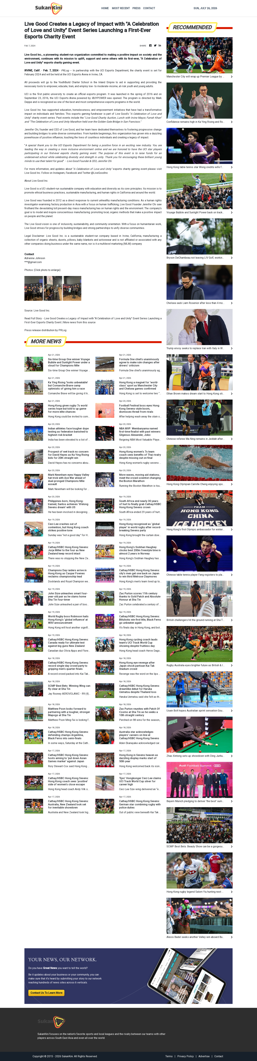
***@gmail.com (33, 262)
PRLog (65, 70)
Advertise (204, 1056)
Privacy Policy (185, 1056)
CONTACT (149, 8)
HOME (105, 8)
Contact (218, 1056)
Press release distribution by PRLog (45, 330)
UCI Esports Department (114, 70)
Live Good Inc (32, 109)
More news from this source (79, 322)
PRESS (136, 8)
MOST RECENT (121, 8)
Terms (169, 1056)
